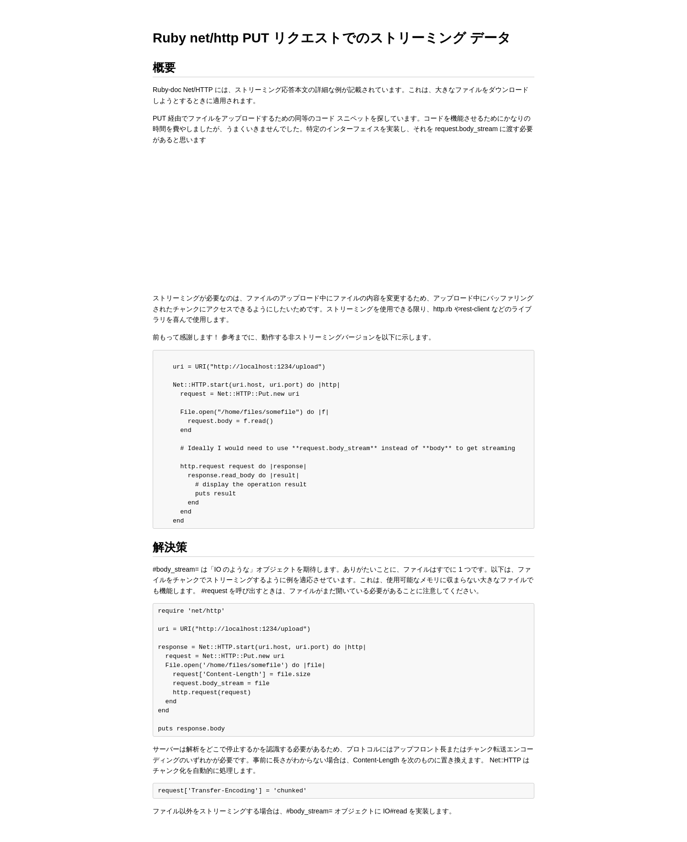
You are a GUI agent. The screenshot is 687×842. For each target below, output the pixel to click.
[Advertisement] (343, 219)
